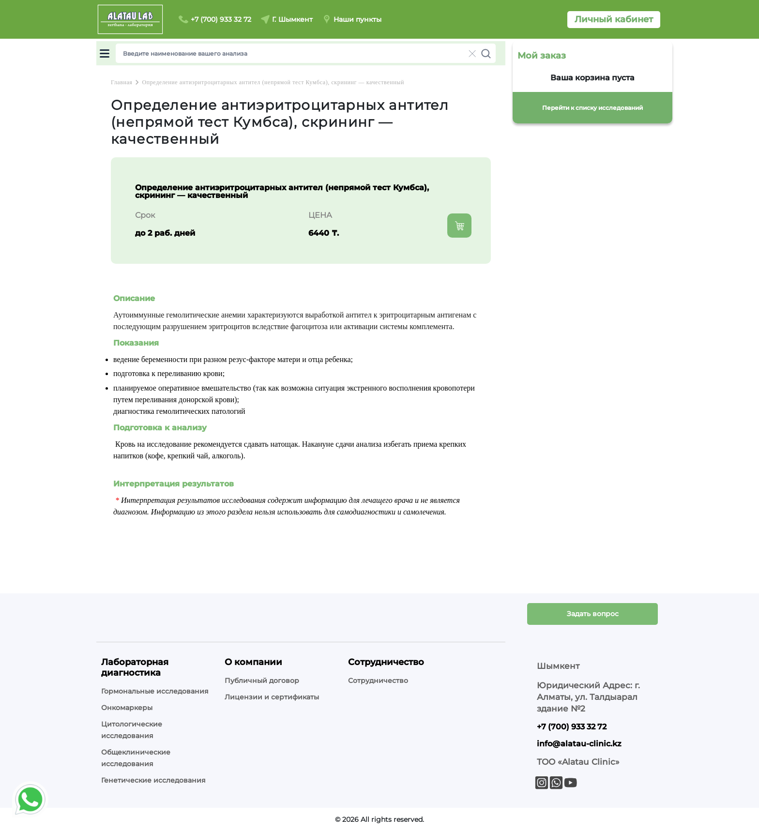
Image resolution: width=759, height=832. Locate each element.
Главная (121, 82)
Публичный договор (262, 680)
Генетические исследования (153, 780)
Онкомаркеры (126, 707)
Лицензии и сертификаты (272, 697)
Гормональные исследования (155, 691)
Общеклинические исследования (135, 758)
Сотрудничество (378, 680)
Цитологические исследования (131, 730)
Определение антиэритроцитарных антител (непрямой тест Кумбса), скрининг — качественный (273, 82)
